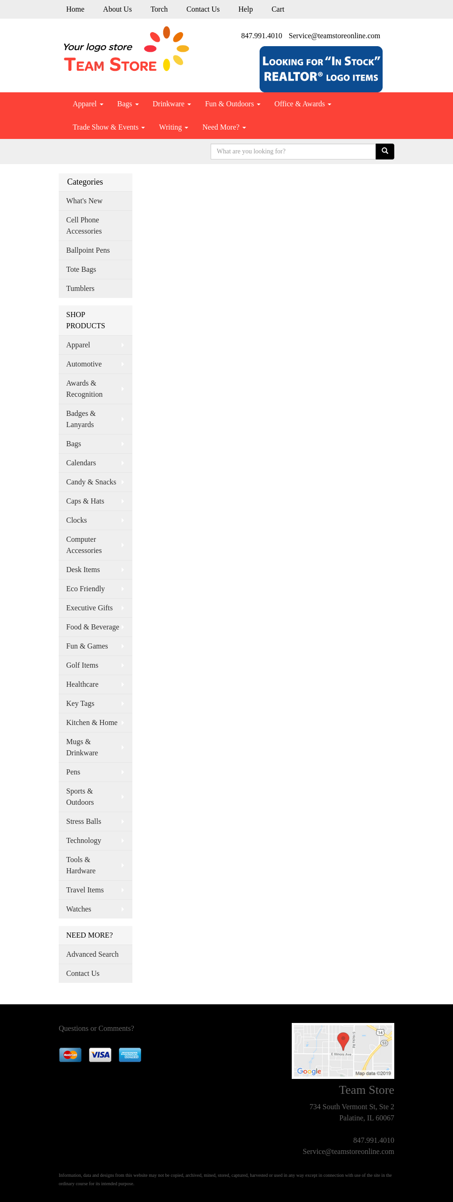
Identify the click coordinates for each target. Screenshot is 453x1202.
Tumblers (80, 288)
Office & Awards (303, 104)
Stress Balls (83, 821)
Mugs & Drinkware (82, 747)
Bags (128, 104)
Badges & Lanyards (81, 418)
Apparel (88, 104)
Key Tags (80, 703)
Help (246, 9)
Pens (73, 772)
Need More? (224, 127)
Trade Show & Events (109, 127)
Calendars (81, 463)
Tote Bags (81, 269)
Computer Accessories (84, 544)
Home (75, 9)
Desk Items (83, 569)
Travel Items (85, 890)
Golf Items (82, 665)
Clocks (76, 520)
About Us (117, 9)
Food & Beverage (92, 627)
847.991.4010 (261, 36)
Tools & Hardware (81, 865)
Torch (159, 9)
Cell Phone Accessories (84, 225)
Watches (78, 909)
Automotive (84, 364)
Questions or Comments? (96, 1028)
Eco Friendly (85, 589)
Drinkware (172, 104)
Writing (173, 127)
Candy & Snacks (91, 482)
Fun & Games (87, 646)
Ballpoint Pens (88, 250)
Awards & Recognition (84, 388)
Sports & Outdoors (80, 796)
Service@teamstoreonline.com (334, 36)
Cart (278, 9)
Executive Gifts (89, 608)
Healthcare (82, 684)
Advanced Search (92, 954)
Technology (83, 840)
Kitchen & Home (91, 722)
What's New (84, 201)
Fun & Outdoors (233, 104)
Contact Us (203, 9)
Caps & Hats (85, 501)
